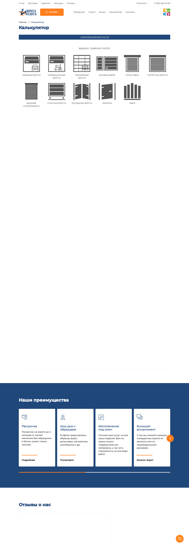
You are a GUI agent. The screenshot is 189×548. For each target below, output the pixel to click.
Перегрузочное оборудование (58, 494)
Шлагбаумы (47, 477)
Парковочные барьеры (54, 500)
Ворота (45, 461)
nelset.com (109, 521)
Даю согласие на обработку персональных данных (143, 420)
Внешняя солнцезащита (54, 505)
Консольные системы (53, 489)
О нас (21, 3)
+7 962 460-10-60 (162, 3)
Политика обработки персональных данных (43, 532)
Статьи (23, 489)
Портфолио (79, 12)
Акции (102, 12)
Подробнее (28, 203)
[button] (170, 182)
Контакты (130, 12)
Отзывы (71, 3)
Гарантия (45, 3)
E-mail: (39, 412)
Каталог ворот (145, 203)
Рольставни (47, 466)
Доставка (32, 3)
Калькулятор (115, 12)
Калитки (45, 483)
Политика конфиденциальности (136, 423)
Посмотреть (67, 203)
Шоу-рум (58, 3)
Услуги (91, 12)
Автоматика (47, 472)
